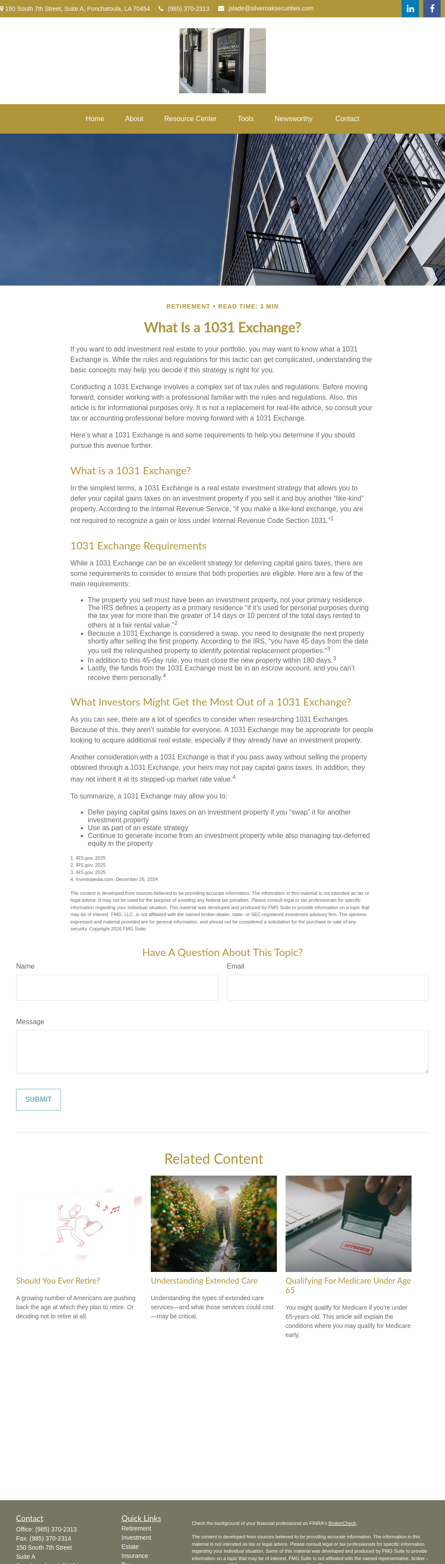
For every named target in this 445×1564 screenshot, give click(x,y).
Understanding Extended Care (204, 1280)
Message (30, 1021)
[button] (95, 118)
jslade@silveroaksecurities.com (266, 8)
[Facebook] (432, 8)
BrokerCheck (342, 1523)
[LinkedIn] (410, 8)
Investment (136, 1537)
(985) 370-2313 (184, 8)
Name (25, 966)
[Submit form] (38, 1100)
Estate (130, 1546)
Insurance (135, 1555)
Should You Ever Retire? (58, 1280)
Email (235, 966)
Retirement (136, 1528)
